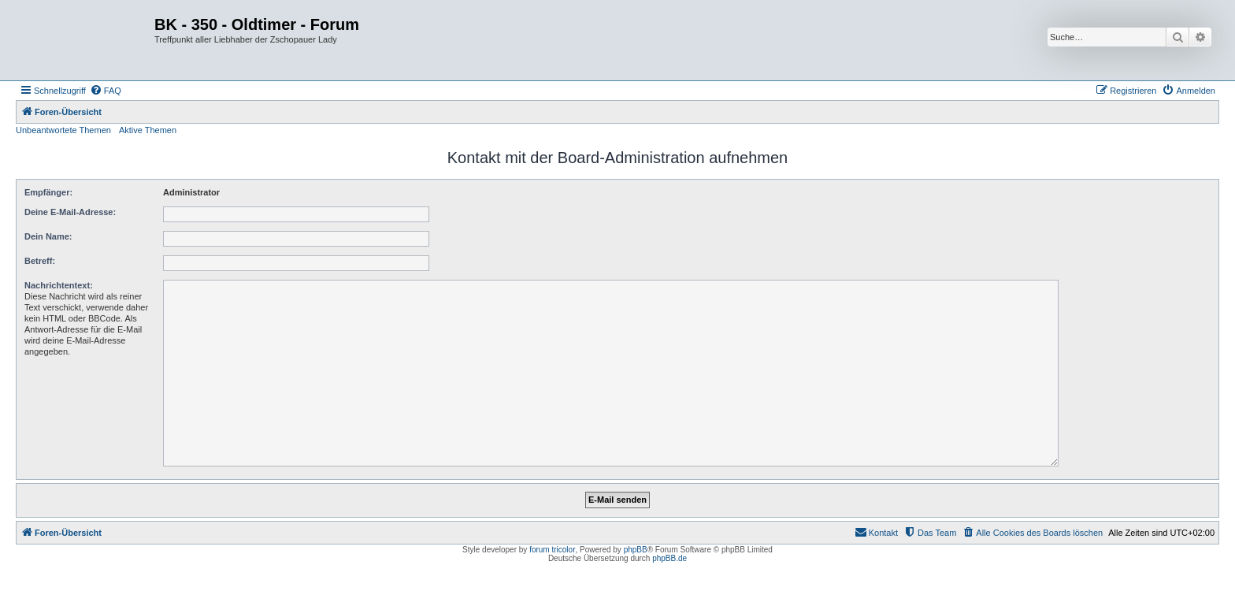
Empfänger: (48, 192)
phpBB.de (669, 558)
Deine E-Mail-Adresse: (70, 212)
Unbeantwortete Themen (63, 130)
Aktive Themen (147, 130)
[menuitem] (105, 90)
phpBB (635, 549)
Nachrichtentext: (58, 285)
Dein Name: (48, 236)
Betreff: (39, 261)
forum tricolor (552, 549)
